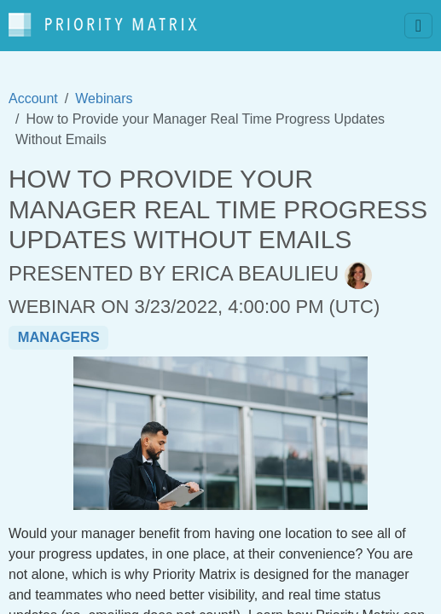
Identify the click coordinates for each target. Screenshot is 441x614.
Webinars (103, 98)
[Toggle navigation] (418, 25)
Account (33, 98)
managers (59, 337)
